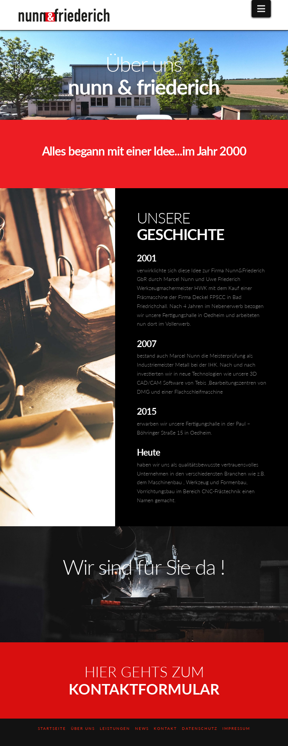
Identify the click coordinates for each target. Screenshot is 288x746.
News (142, 728)
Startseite (52, 728)
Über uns (83, 728)
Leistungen (115, 728)
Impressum (236, 728)
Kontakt (165, 728)
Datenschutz (200, 728)
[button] (261, 8)
